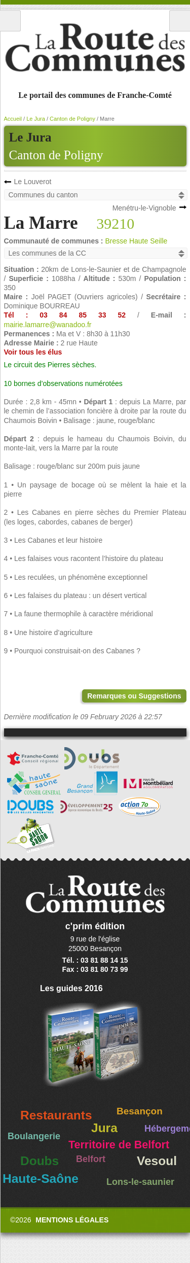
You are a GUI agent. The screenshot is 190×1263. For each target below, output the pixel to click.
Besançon (140, 1111)
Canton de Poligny (56, 155)
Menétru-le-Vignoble (144, 208)
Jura (104, 1128)
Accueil (13, 119)
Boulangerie (34, 1136)
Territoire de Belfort (118, 1145)
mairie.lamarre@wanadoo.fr (48, 325)
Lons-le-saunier (140, 1182)
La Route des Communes (95, 48)
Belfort (90, 1159)
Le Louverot (33, 182)
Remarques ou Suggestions (134, 696)
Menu (10, 20)
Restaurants (56, 1115)
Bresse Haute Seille (136, 241)
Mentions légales (71, 1220)
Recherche (179, 20)
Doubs (39, 1161)
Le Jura (35, 119)
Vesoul (157, 1161)
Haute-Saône (41, 1178)
